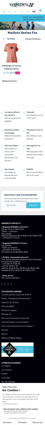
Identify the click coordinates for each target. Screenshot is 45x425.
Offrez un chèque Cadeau (11, 338)
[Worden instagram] (5, 283)
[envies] (21, 11)
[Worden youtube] (11, 283)
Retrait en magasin (9, 310)
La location (5, 378)
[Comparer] (19, 52)
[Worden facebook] (8, 283)
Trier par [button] (33, 39)
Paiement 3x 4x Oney (10, 303)
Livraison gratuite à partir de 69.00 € (16, 295)
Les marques (6, 370)
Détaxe (4, 334)
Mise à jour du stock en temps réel (15, 318)
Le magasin (6, 366)
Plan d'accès (6, 234)
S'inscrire (33, 205)
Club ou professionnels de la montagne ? (17, 326)
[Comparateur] (27, 11)
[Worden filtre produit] (3, 39)
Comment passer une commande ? (15, 322)
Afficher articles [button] (9, 81)
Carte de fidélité (7, 306)
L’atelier (4, 374)
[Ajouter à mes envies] (19, 46)
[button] (9, 11)
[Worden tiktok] (2, 283)
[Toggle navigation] (3, 11)
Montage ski (6, 314)
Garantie (4, 330)
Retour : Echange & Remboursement (16, 299)
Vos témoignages (8, 382)
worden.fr (17, 262)
